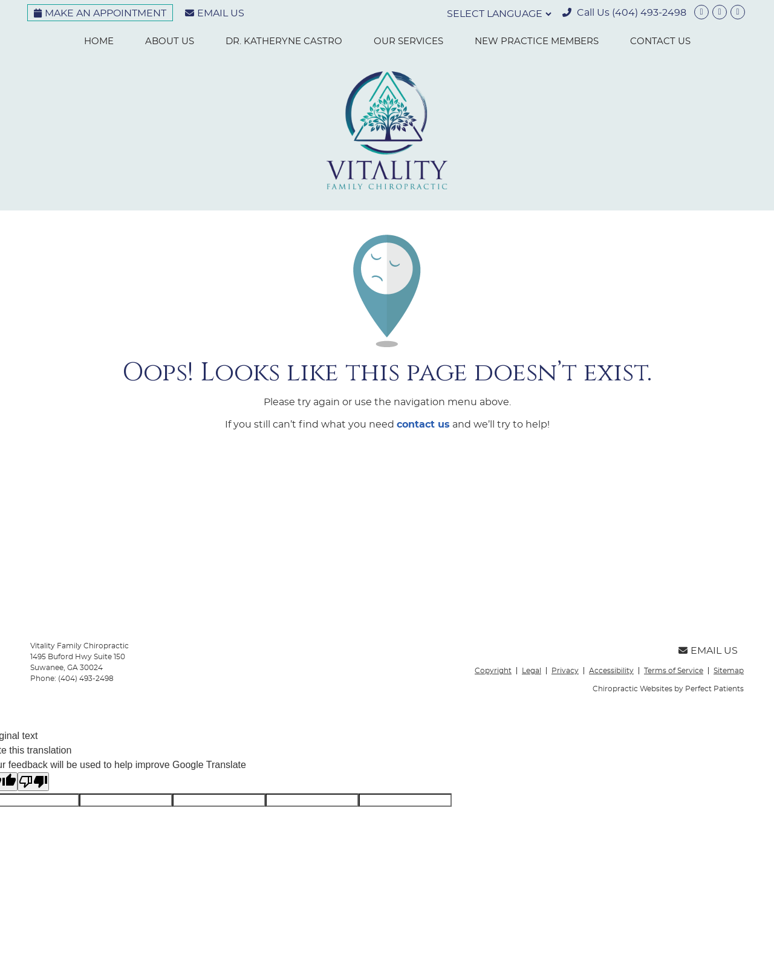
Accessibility (611, 670)
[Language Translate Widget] (498, 14)
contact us (423, 424)
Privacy (565, 670)
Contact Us (660, 41)
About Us (169, 41)
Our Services (408, 41)
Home (99, 41)
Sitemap (729, 670)
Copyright (493, 670)
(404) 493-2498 (649, 13)
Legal (531, 670)
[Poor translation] (33, 781)
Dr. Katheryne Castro (284, 41)
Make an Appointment (100, 13)
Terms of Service (673, 670)
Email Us (214, 13)
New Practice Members (537, 41)
